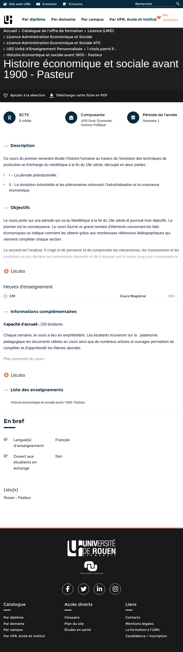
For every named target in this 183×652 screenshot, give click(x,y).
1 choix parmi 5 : (101, 49)
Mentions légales (139, 624)
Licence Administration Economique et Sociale (49, 37)
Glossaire (72, 617)
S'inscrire (72, 4)
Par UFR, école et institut (133, 19)
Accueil (10, 31)
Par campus (92, 19)
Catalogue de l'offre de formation (52, 31)
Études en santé (77, 630)
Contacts (132, 617)
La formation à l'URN (142, 630)
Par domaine (63, 19)
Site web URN (16, 4)
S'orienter (46, 4)
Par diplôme (33, 19)
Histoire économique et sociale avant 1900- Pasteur (48, 402)
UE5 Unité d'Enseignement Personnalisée (44, 49)
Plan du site (74, 624)
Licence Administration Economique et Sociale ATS (53, 43)
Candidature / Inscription (146, 636)
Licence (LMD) (101, 31)
